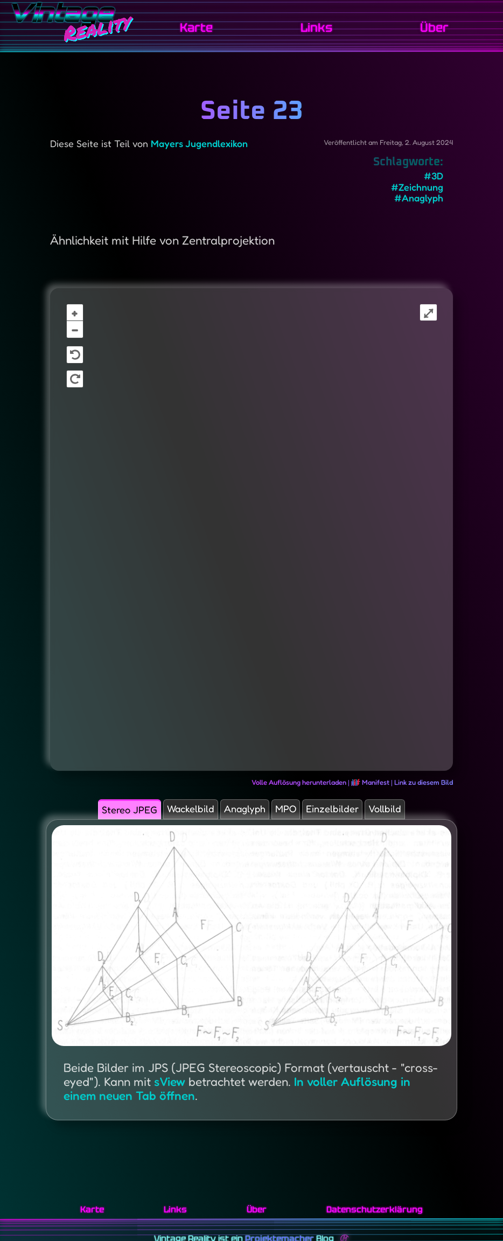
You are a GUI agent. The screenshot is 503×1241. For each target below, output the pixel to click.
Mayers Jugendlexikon (199, 143)
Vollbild (420, 812)
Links (326, 27)
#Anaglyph (418, 198)
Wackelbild (173, 812)
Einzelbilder (354, 812)
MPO (295, 812)
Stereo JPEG (96, 813)
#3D (433, 176)
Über (437, 27)
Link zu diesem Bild (423, 782)
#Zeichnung (417, 187)
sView (168, 1090)
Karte (211, 27)
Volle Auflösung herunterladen (298, 782)
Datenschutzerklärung (374, 1209)
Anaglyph (243, 812)
